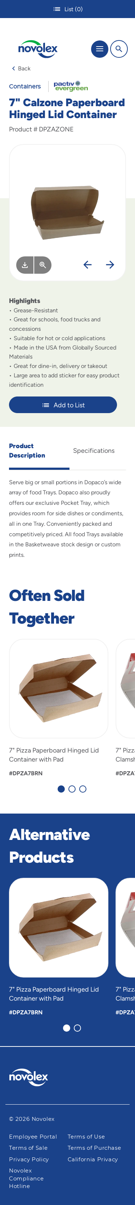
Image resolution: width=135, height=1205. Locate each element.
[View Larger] (42, 265)
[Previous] (87, 265)
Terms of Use (86, 1137)
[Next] (110, 265)
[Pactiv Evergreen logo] (68, 1079)
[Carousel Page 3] (82, 789)
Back (21, 68)
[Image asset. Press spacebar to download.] (24, 265)
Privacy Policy (29, 1159)
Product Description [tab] (27, 450)
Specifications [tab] (93, 451)
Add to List (63, 405)
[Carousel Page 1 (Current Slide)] (61, 789)
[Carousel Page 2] (72, 789)
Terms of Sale (28, 1148)
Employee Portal (33, 1137)
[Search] (119, 49)
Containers (25, 87)
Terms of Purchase (94, 1148)
